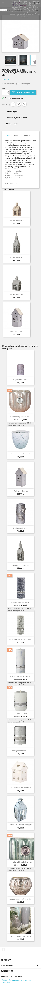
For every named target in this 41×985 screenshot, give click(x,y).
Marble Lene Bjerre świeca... (20, 676)
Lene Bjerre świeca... (20, 714)
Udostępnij (13, 104)
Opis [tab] (8, 135)
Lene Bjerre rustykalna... (20, 751)
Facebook (3, 949)
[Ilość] (4, 92)
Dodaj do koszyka (23, 92)
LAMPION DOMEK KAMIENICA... (20, 788)
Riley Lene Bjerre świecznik (21, 454)
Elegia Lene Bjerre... (20, 380)
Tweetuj (18, 104)
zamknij (3, 10)
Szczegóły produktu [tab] (22, 135)
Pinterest (24, 104)
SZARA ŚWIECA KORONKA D (20, 936)
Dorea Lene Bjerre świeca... (20, 602)
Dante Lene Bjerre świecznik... (21, 417)
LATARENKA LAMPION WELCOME (20, 825)
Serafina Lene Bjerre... (17, 220)
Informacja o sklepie (11, 976)
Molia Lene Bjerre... (17, 332)
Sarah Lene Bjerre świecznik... (20, 899)
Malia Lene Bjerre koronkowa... (20, 639)
